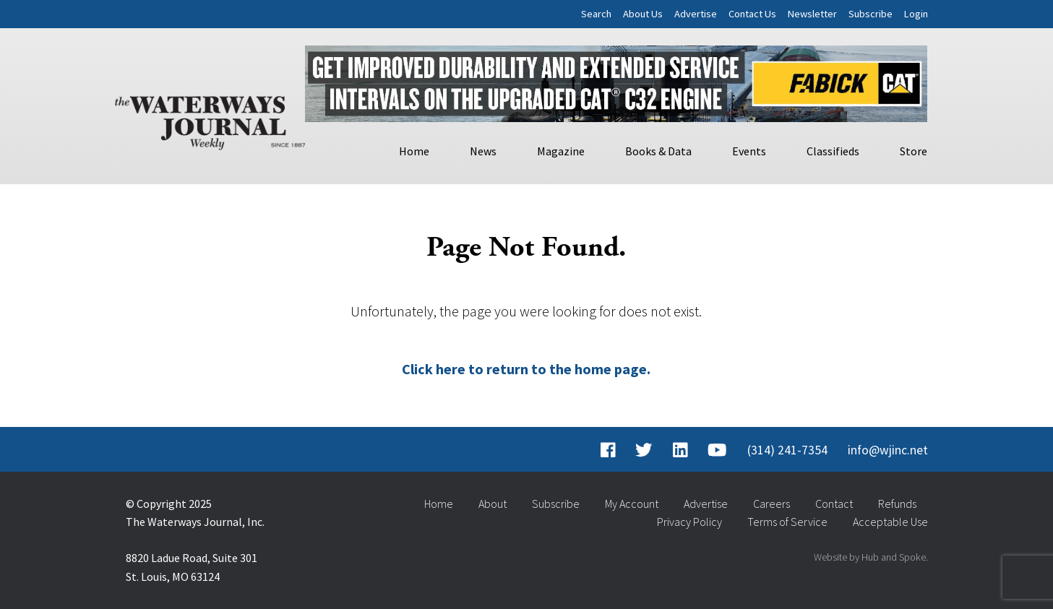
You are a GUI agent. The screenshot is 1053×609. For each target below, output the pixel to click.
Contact (834, 503)
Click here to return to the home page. (526, 369)
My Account (631, 503)
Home (414, 151)
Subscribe (870, 13)
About (492, 503)
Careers (771, 503)
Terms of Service (787, 521)
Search (596, 13)
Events (749, 151)
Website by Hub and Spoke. (871, 556)
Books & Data (658, 151)
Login (916, 13)
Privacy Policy (689, 521)
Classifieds (833, 151)
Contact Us (752, 13)
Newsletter (812, 13)
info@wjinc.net (888, 450)
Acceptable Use (890, 521)
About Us (643, 13)
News (483, 151)
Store (913, 151)
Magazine (561, 151)
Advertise (695, 13)
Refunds (897, 503)
